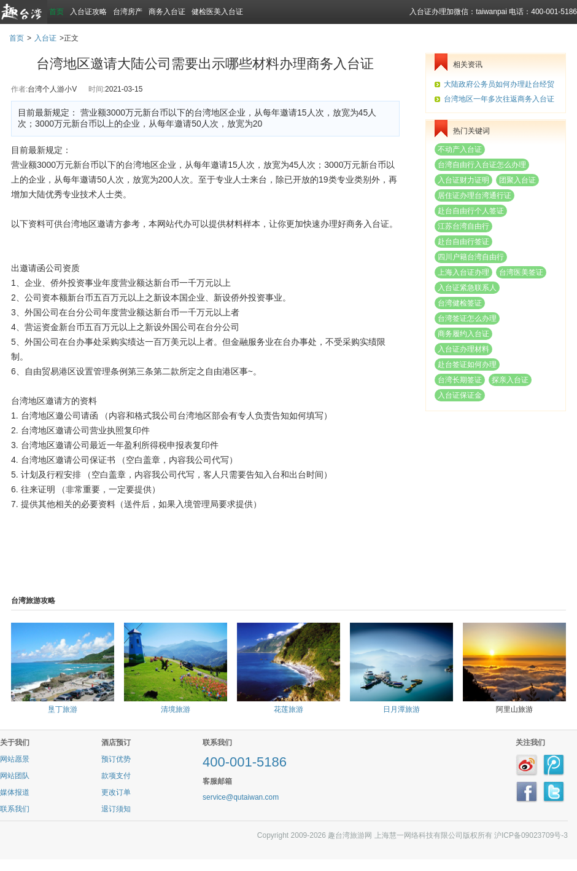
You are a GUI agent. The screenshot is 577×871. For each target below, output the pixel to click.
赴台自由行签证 (463, 241)
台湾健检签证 (460, 303)
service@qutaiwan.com (241, 797)
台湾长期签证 (460, 380)
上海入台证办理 (463, 272)
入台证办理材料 (463, 349)
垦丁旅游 (62, 709)
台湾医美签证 (521, 272)
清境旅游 (175, 709)
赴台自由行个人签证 (471, 211)
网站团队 (14, 775)
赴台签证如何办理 (467, 364)
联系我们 (14, 809)
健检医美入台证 (217, 11)
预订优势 (116, 759)
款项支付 (116, 775)
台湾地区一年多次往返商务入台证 (499, 99)
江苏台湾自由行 (463, 226)
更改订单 (116, 792)
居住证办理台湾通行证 (474, 195)
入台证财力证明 (463, 180)
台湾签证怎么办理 (467, 318)
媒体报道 (14, 792)
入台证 (45, 38)
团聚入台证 (517, 180)
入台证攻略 (88, 11)
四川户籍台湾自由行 (471, 257)
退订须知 (116, 809)
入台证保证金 (460, 395)
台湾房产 (127, 11)
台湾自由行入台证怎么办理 (482, 164)
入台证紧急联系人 (467, 287)
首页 (56, 11)
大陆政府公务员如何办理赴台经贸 (499, 84)
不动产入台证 (460, 149)
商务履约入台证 (463, 333)
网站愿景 (14, 759)
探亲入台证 (510, 380)
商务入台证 (167, 11)
